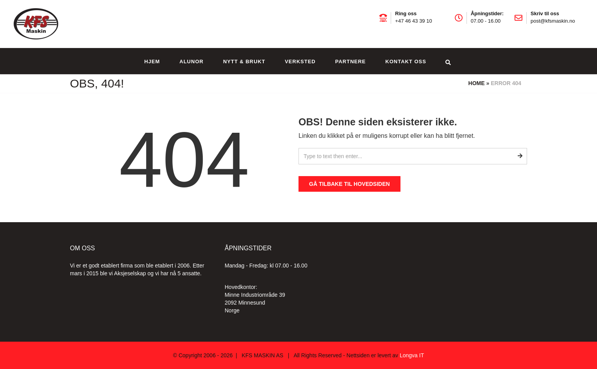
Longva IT (412, 355)
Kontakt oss (405, 61)
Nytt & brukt (244, 61)
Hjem (152, 61)
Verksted (300, 61)
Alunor (191, 61)
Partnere (350, 61)
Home (476, 83)
